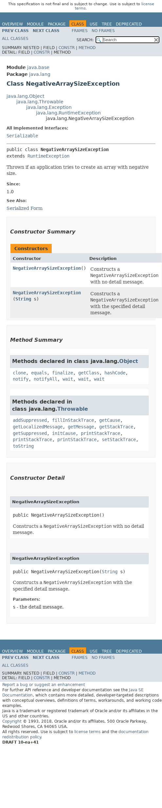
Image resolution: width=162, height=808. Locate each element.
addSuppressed (30, 420)
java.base (38, 67)
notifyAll (45, 379)
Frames (80, 30)
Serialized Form (25, 208)
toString (23, 446)
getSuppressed (30, 433)
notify (20, 379)
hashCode (114, 372)
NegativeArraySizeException (47, 268)
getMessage (81, 426)
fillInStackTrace (73, 420)
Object (128, 361)
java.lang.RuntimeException (68, 112)
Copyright (12, 721)
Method (87, 47)
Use (94, 24)
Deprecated (129, 24)
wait (68, 379)
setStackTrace (119, 439)
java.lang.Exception (49, 107)
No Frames (103, 30)
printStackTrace (100, 433)
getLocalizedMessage (38, 426)
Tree (107, 24)
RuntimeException (48, 156)
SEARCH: (85, 40)
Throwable (72, 409)
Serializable (22, 135)
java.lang (39, 74)
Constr (67, 47)
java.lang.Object (25, 96)
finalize (62, 372)
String (23, 298)
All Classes (15, 38)
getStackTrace (116, 426)
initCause (64, 433)
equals (39, 372)
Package (57, 24)
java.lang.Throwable (39, 101)
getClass (88, 372)
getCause (109, 420)
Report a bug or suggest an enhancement (43, 684)
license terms (87, 732)
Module (35, 24)
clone (19, 372)
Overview (12, 24)
